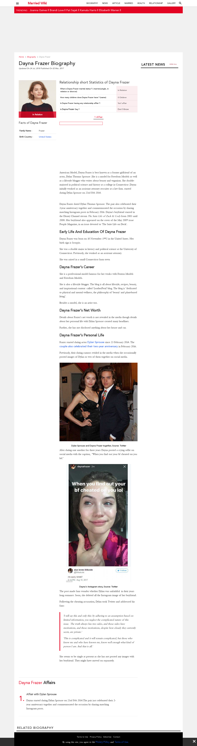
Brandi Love (57, 10)
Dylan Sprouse (96, 342)
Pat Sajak (71, 10)
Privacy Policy (103, 742)
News (105, 3)
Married (129, 3)
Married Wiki (37, 3)
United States (45, 137)
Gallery (171, 3)
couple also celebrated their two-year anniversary (88, 346)
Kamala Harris (88, 10)
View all (173, 64)
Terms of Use (121, 742)
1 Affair (98, 117)
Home (21, 57)
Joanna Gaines (38, 10)
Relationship (156, 3)
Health (141, 3)
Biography (92, 3)
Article (116, 3)
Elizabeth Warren (109, 10)
